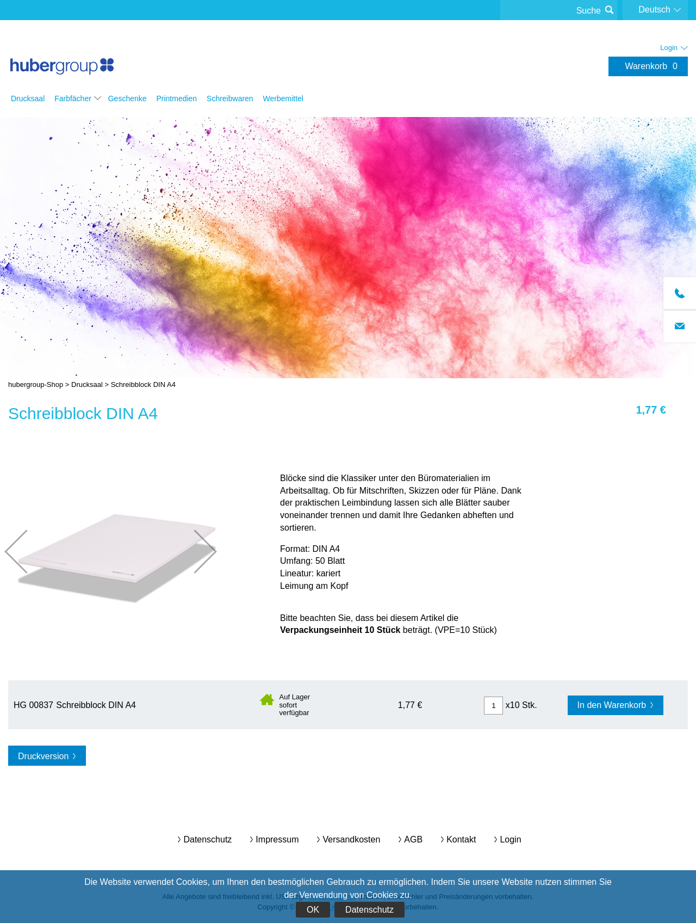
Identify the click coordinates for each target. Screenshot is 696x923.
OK (313, 909)
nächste (195, 552)
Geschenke (127, 98)
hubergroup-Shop (62, 55)
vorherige (26, 552)
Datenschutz (369, 909)
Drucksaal (28, 98)
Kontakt (461, 839)
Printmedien (176, 98)
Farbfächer (72, 98)
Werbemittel (283, 98)
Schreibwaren (230, 98)
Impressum (277, 839)
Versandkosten (351, 839)
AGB (413, 839)
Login (510, 839)
